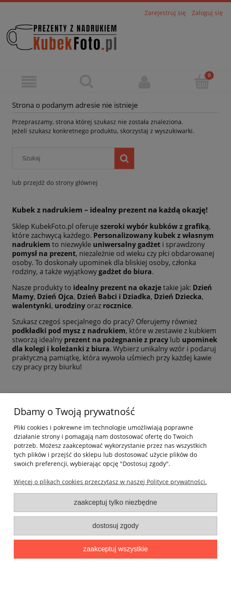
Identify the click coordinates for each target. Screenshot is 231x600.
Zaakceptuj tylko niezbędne (115, 502)
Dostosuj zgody (115, 525)
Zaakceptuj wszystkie (115, 549)
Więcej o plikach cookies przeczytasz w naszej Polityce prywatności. (110, 482)
